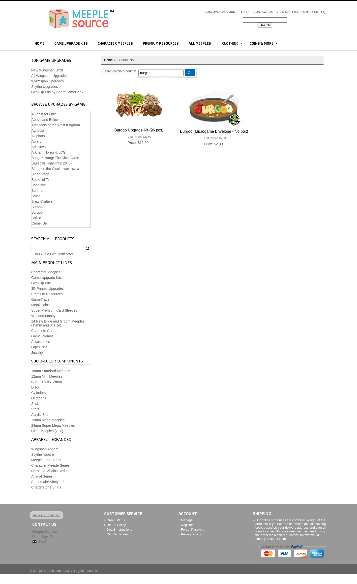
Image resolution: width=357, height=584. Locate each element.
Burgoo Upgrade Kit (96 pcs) (138, 130)
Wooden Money (43, 316)
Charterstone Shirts (46, 487)
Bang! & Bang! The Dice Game (55, 158)
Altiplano (38, 136)
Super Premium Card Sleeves (54, 310)
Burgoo (37, 212)
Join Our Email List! (46, 515)
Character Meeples (115, 43)
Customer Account (221, 12)
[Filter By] (161, 72)
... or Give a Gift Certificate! (52, 254)
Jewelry (37, 353)
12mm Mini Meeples (46, 376)
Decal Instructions (119, 529)
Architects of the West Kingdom (55, 125)
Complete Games (44, 331)
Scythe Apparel (43, 454)
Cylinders (38, 393)
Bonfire (36, 191)
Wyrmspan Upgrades (47, 81)
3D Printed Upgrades (47, 289)
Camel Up (39, 223)
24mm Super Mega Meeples (53, 425)
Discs (35, 387)
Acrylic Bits (39, 415)
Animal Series (42, 476)
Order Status (116, 520)
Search (88, 248)
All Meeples (200, 43)
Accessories (40, 342)
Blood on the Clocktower (50, 169)
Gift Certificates (118, 534)
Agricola (37, 130)
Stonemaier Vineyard (47, 482)
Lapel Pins (39, 347)
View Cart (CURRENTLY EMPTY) (301, 12)
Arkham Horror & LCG (48, 152)
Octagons (38, 398)
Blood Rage (40, 174)
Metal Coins (40, 305)
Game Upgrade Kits (71, 43)
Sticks (35, 404)
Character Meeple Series (50, 465)
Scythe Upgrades (44, 87)
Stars (35, 409)
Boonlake (38, 185)
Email (42, 541)
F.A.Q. (245, 12)
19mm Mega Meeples (48, 420)
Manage (187, 520)
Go (190, 73)
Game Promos (42, 336)
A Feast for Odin (44, 114)
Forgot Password (193, 529)
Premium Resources (161, 43)
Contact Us (263, 12)
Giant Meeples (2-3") (47, 431)
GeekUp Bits (41, 283)
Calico (36, 218)
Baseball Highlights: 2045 (51, 163)
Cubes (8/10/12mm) (46, 382)
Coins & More (261, 43)
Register (187, 525)
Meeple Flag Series (46, 460)
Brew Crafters (42, 201)
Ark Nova (38, 147)
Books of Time (42, 180)
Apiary (36, 141)
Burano (37, 207)
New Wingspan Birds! (47, 70)
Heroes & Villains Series (49, 471)
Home (39, 43)
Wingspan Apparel (45, 449)
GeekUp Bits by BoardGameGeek (57, 92)
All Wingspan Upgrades (49, 76)
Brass (35, 196)
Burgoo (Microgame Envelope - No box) (214, 131)
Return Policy (116, 525)
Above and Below (45, 120)
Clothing (230, 43)
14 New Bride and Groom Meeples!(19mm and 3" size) (58, 323)
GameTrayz (40, 299)
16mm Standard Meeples (50, 371)
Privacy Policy (191, 534)
